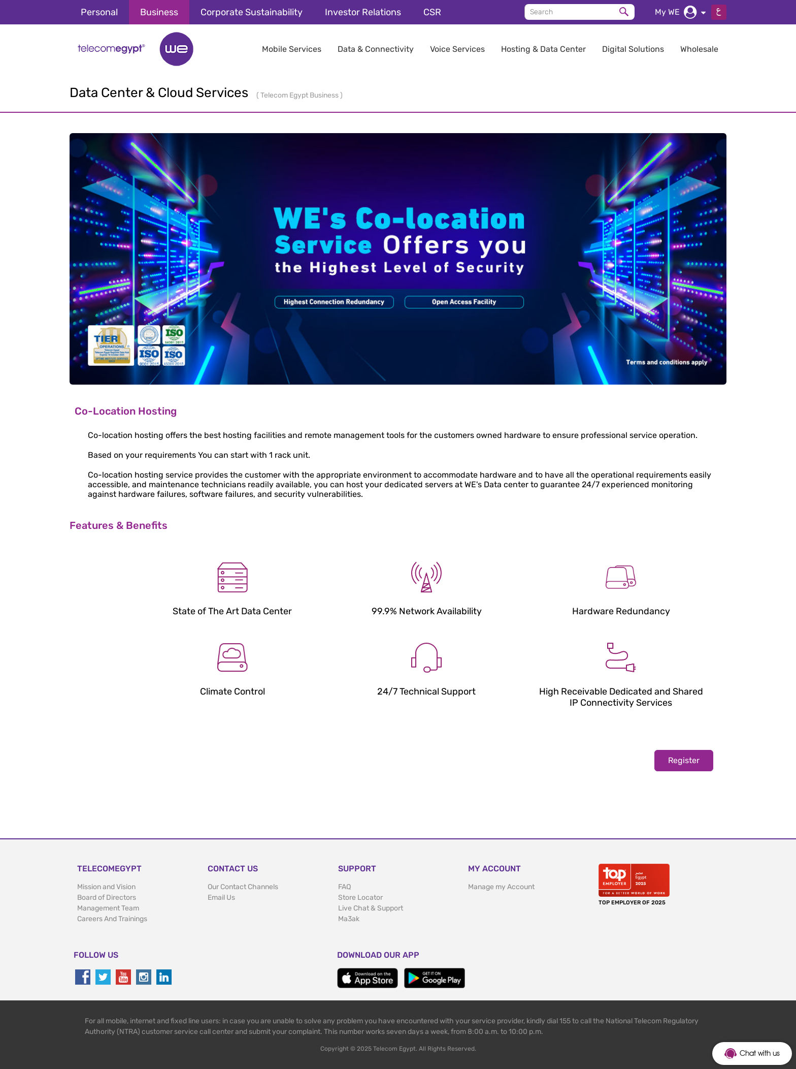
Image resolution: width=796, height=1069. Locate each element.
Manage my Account (501, 887)
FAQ (344, 887)
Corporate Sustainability (252, 12)
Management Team (108, 908)
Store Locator (360, 897)
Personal (99, 12)
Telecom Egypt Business (300, 95)
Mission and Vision (106, 887)
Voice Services (457, 49)
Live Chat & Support (370, 908)
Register (684, 760)
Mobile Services (291, 49)
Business (159, 12)
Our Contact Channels (243, 887)
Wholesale (699, 49)
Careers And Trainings (112, 919)
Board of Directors (106, 897)
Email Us (221, 897)
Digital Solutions (633, 49)
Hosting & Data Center (543, 49)
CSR (432, 12)
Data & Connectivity (376, 49)
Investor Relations (363, 12)
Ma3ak (348, 919)
